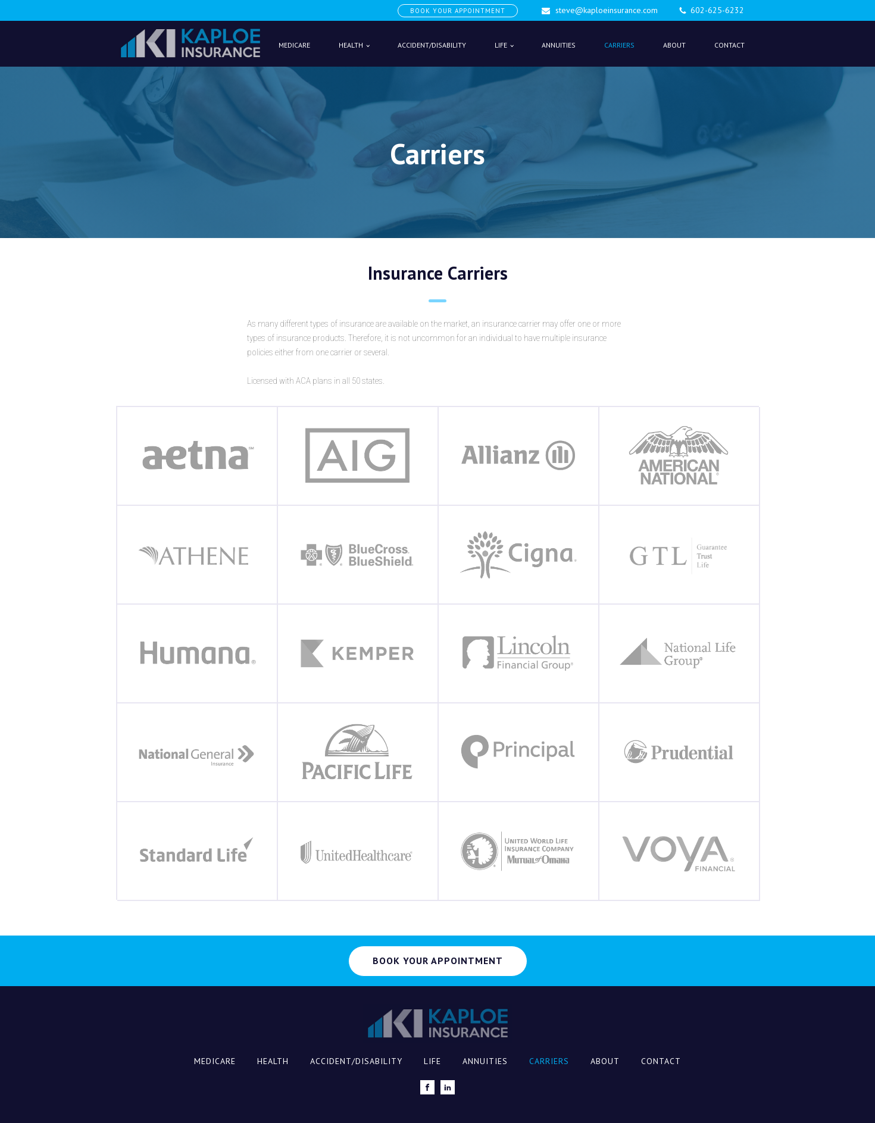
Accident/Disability (432, 44)
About (674, 44)
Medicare (294, 44)
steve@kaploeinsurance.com (606, 10)
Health (351, 44)
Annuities (559, 44)
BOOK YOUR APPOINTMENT (457, 11)
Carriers (619, 44)
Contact (729, 44)
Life (501, 44)
